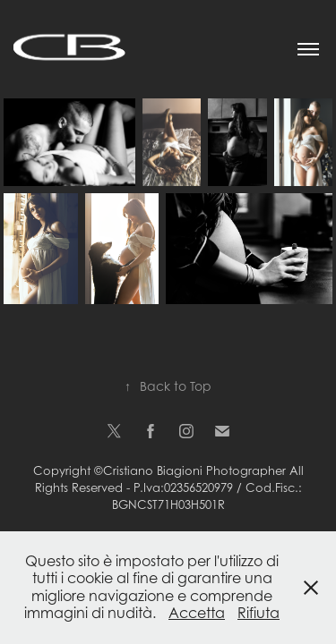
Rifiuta (258, 613)
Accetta (196, 613)
